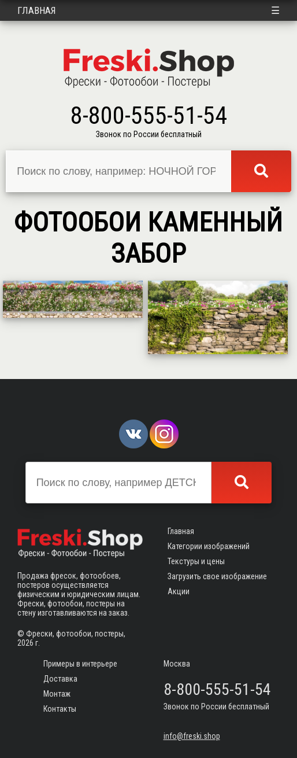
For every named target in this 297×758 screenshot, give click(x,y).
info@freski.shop (192, 736)
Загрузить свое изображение (217, 576)
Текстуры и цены (196, 561)
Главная (36, 10)
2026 (25, 642)
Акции (179, 591)
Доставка (60, 678)
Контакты (59, 708)
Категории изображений (209, 546)
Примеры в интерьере (80, 663)
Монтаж (56, 693)
